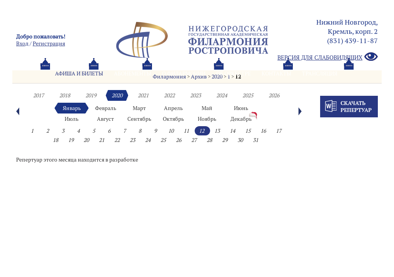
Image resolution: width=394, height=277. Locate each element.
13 (217, 130)
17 (278, 130)
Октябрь (173, 118)
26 (178, 140)
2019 (90, 95)
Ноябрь (207, 118)
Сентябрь (139, 118)
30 (240, 140)
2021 (143, 95)
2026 (274, 95)
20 (86, 140)
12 (201, 130)
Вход (22, 43)
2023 (195, 95)
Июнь (241, 108)
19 (70, 140)
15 (247, 130)
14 (232, 130)
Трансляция (319, 73)
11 (186, 130)
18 (55, 140)
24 (147, 140)
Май (207, 108)
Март (139, 108)
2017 (38, 95)
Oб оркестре (233, 73)
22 (117, 140)
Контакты (276, 73)
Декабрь (241, 118)
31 (255, 140)
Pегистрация (49, 43)
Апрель (173, 108)
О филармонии (183, 73)
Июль (71, 118)
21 (101, 140)
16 (263, 130)
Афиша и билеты (79, 73)
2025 (247, 95)
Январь (72, 108)
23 (132, 140)
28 (209, 140)
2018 (64, 95)
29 (224, 140)
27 (194, 140)
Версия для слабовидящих (327, 57)
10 (171, 130)
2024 (221, 95)
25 (163, 140)
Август (105, 118)
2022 (169, 95)
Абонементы (132, 73)
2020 (117, 95)
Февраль (105, 108)
